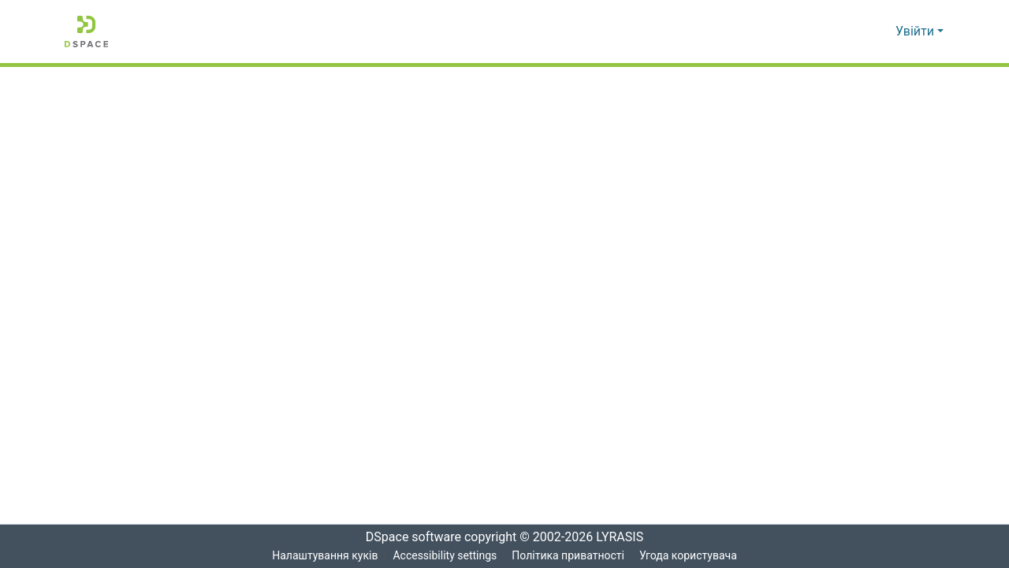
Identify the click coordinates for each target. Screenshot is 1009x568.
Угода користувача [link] (689, 555)
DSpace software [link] (408, 537)
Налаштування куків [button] (323, 555)
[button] (86, 31)
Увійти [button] (916, 31)
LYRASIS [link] (624, 537)
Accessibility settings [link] (444, 555)
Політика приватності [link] (568, 555)
